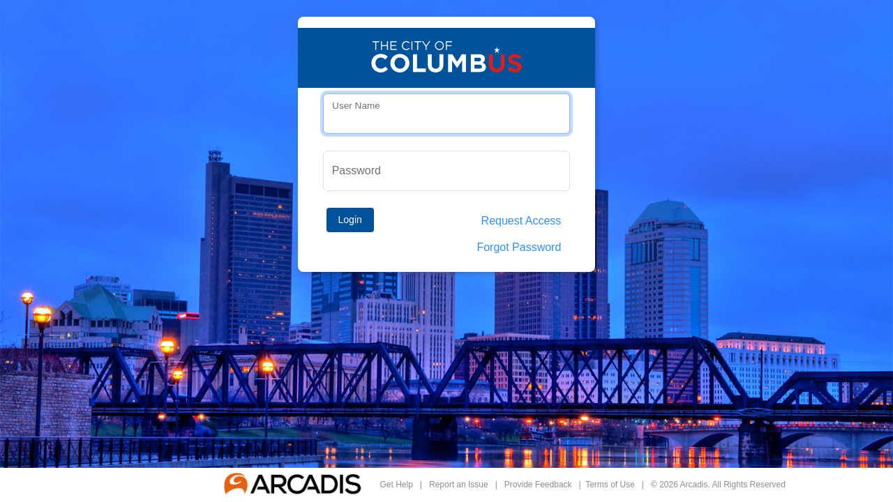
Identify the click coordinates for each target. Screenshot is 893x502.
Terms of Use (610, 484)
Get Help (396, 484)
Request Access (521, 221)
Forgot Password (518, 247)
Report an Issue (458, 484)
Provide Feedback (538, 484)
